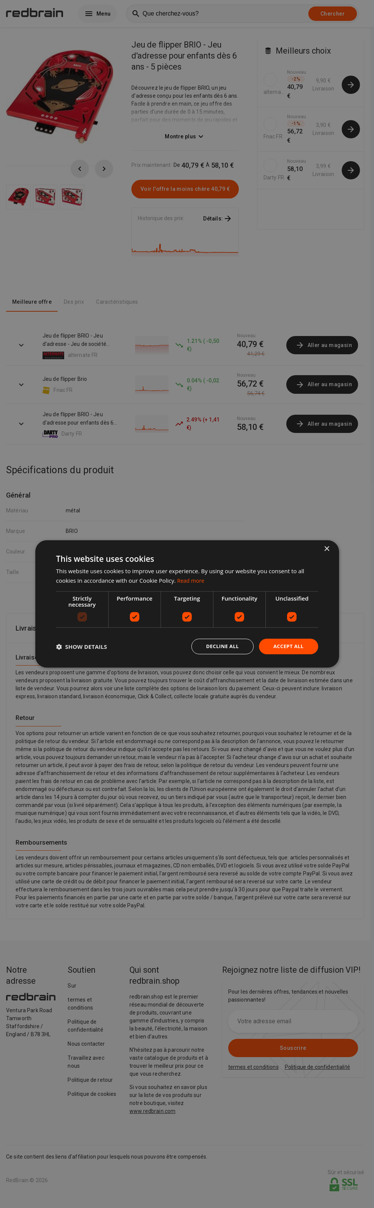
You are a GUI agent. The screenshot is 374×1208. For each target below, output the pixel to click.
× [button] (327, 549)
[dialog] (187, 604)
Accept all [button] (287, 646)
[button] (81, 646)
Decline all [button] (219, 646)
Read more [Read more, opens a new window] (192, 580)
